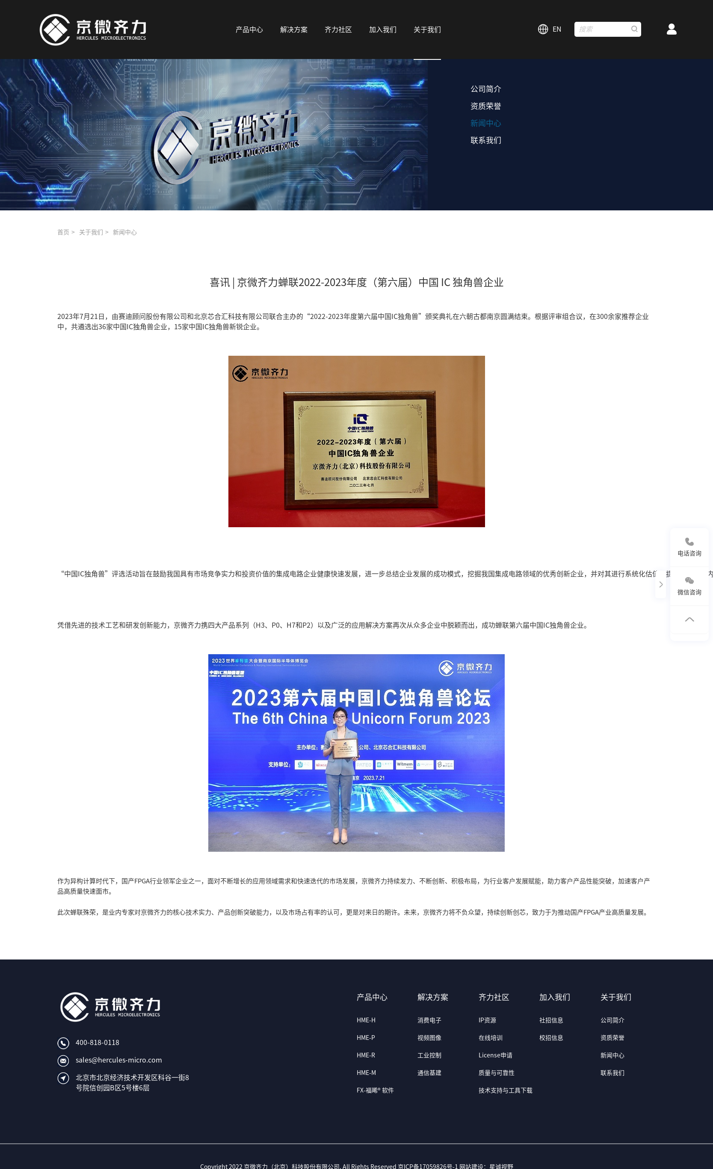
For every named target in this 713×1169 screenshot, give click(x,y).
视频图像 (429, 1038)
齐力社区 (494, 997)
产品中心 (372, 997)
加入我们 (554, 997)
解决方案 (432, 997)
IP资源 (487, 1020)
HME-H (366, 1020)
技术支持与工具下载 (506, 1090)
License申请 (495, 1055)
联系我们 (485, 140)
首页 (63, 232)
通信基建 (429, 1073)
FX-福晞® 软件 (375, 1090)
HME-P (366, 1038)
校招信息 (551, 1038)
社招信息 (551, 1020)
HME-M (366, 1073)
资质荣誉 (485, 106)
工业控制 (429, 1055)
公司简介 (485, 89)
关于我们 (91, 232)
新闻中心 (485, 123)
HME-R (366, 1055)
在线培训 (491, 1038)
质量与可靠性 (497, 1073)
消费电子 (429, 1020)
